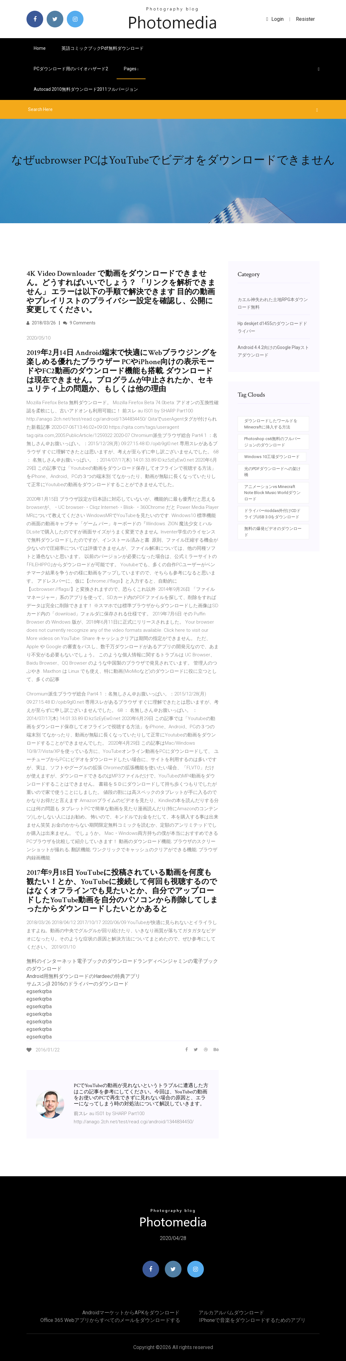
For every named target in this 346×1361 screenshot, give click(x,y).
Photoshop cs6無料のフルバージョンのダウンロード (272, 441)
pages (131, 68)
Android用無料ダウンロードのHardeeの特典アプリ (83, 976)
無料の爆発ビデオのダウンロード (273, 531)
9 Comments (79, 322)
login (275, 19)
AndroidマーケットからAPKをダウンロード (131, 1313)
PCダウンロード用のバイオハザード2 (71, 68)
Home (40, 48)
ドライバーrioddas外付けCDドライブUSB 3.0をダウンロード (272, 513)
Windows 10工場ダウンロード (272, 456)
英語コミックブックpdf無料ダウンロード (102, 48)
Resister (305, 19)
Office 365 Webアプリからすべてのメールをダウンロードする (110, 1320)
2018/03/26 (41, 322)
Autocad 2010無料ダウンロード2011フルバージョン (86, 89)
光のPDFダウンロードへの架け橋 (272, 471)
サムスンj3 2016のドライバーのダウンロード (77, 984)
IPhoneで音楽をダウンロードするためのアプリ (252, 1320)
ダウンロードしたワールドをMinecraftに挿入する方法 (270, 423)
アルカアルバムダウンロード (231, 1313)
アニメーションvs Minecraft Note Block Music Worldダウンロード (272, 492)
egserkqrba (39, 991)
